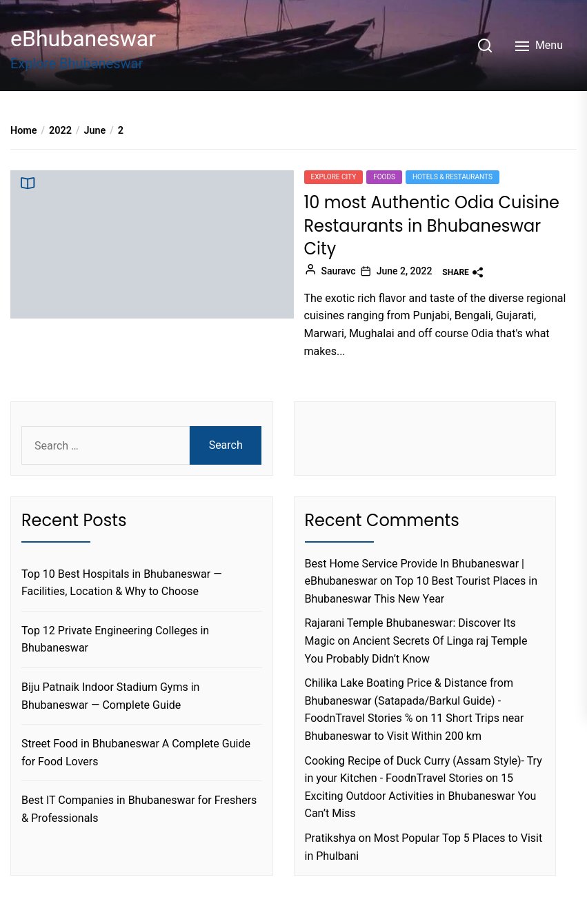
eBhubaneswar (83, 39)
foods (384, 177)
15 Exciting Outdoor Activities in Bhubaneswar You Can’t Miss (421, 796)
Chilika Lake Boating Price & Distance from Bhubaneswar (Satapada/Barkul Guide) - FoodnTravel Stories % (409, 700)
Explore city (334, 177)
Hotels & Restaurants (452, 177)
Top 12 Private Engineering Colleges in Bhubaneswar (115, 639)
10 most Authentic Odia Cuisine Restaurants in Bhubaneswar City (432, 225)
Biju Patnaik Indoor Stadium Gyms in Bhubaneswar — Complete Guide (110, 696)
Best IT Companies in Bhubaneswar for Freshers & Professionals (139, 809)
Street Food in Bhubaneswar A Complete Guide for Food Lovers (135, 752)
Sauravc (338, 270)
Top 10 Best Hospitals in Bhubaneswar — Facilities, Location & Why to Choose (121, 582)
